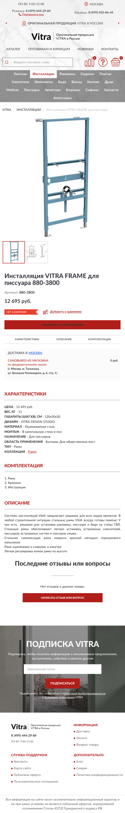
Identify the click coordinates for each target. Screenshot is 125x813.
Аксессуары (62, 98)
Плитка (105, 74)
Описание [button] (64, 339)
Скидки (81, 768)
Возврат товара (87, 745)
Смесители (20, 82)
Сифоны (92, 90)
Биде (62, 82)
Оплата (81, 738)
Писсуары (32, 90)
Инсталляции (43, 74)
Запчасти (111, 90)
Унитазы (20, 74)
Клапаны (73, 90)
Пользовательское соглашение (36, 781)
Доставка (83, 731)
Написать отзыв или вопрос (62, 597)
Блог (79, 761)
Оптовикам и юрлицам (49, 49)
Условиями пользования (59, 697)
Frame (32, 451)
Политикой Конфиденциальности (84, 693)
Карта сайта (22, 768)
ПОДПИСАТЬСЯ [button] (62, 683)
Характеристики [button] (27, 339)
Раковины (67, 74)
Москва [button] (35, 353)
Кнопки (93, 82)
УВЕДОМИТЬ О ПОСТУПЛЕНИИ (62, 325)
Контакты (110, 49)
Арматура (53, 90)
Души (109, 82)
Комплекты (44, 82)
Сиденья (87, 74)
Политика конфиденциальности (99, 775)
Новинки (85, 49)
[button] (31, 14)
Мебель (12, 90)
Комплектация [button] (99, 339)
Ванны (76, 82)
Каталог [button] (13, 49)
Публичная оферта (27, 775)
